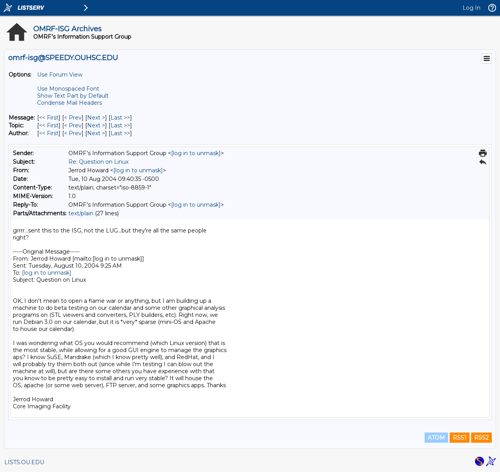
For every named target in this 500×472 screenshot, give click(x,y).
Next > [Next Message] (96, 117)
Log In (471, 7)
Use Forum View (59, 74)
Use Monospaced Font (68, 88)
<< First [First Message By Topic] (49, 125)
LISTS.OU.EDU (24, 462)
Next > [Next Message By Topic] (96, 125)
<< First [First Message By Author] (49, 133)
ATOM (436, 437)
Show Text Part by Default (73, 95)
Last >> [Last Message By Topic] (120, 125)
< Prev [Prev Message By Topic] (73, 125)
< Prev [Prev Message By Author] (73, 133)
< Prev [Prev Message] (73, 117)
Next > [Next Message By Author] (96, 133)
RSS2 (481, 437)
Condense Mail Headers (69, 102)
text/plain (80, 213)
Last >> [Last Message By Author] (120, 133)
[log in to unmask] (196, 153)
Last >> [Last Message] (120, 117)
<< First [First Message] (49, 117)
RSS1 (459, 437)
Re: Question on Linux (98, 161)
